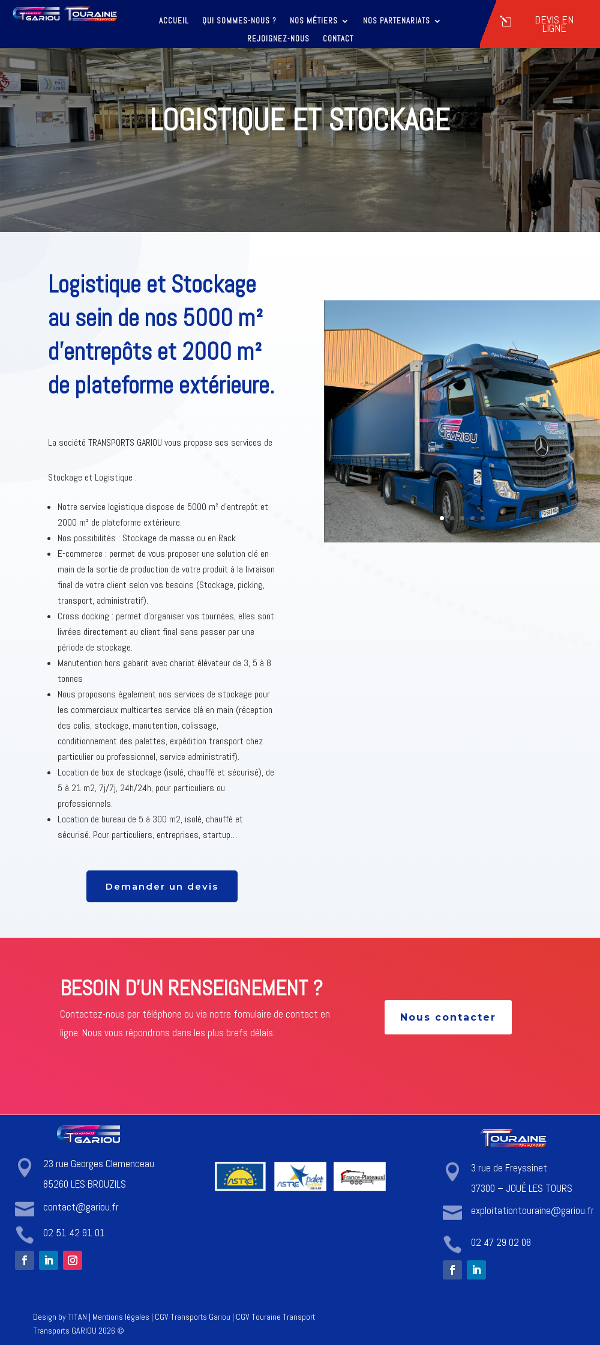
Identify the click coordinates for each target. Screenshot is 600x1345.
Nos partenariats (396, 21)
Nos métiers (314, 21)
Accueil (174, 21)
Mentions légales (120, 1316)
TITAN (77, 1316)
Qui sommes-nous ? (239, 21)
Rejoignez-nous (278, 39)
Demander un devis (162, 886)
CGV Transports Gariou (192, 1316)
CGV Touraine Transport (275, 1316)
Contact (338, 39)
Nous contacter (448, 1017)
